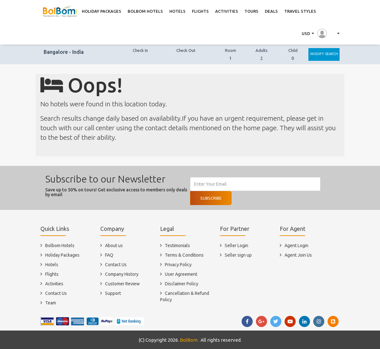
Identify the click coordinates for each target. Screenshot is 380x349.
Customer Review (122, 283)
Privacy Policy (178, 264)
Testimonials (177, 245)
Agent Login (296, 245)
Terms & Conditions (184, 255)
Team (50, 302)
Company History (121, 274)
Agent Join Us (298, 255)
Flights (52, 274)
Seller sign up (238, 255)
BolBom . (190, 340)
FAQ (109, 255)
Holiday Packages (62, 255)
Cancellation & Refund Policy (184, 296)
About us (114, 245)
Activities (54, 283)
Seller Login (236, 245)
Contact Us (56, 293)
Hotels (51, 264)
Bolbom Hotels (59, 245)
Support (113, 293)
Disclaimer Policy (181, 283)
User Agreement (181, 274)
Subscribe (211, 198)
